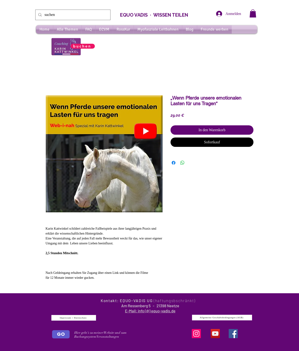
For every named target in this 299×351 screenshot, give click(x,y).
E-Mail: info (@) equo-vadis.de (150, 310)
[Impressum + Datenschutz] (73, 318)
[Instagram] (196, 333)
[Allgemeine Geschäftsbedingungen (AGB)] (222, 317)
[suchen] (72, 15)
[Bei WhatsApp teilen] (182, 163)
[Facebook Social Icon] (233, 333)
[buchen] (83, 46)
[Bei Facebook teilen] (173, 163)
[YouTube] (215, 333)
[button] (252, 13)
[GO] (61, 334)
